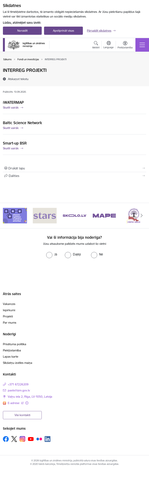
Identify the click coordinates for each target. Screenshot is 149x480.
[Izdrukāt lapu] (74, 168)
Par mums (9, 322)
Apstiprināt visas (63, 30)
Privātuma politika (14, 344)
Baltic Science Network (22, 122)
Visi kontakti (22, 415)
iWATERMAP (13, 102)
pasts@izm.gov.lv (19, 390)
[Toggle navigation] (142, 45)
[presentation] (74, 269)
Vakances (9, 304)
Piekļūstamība (12, 350)
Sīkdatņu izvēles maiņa (17, 363)
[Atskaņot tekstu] (18, 79)
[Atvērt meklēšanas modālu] (95, 45)
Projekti (8, 316)
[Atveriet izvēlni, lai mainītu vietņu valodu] (108, 45)
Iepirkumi (9, 310)
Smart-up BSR (15, 143)
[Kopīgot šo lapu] (74, 175)
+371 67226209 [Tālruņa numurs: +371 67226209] (18, 384)
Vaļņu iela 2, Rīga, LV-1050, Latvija (30, 396)
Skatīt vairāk (11, 107)
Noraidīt (22, 30)
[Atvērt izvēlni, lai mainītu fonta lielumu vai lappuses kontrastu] (125, 45)
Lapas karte (10, 356)
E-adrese (14, 403)
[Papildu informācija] (26, 403)
